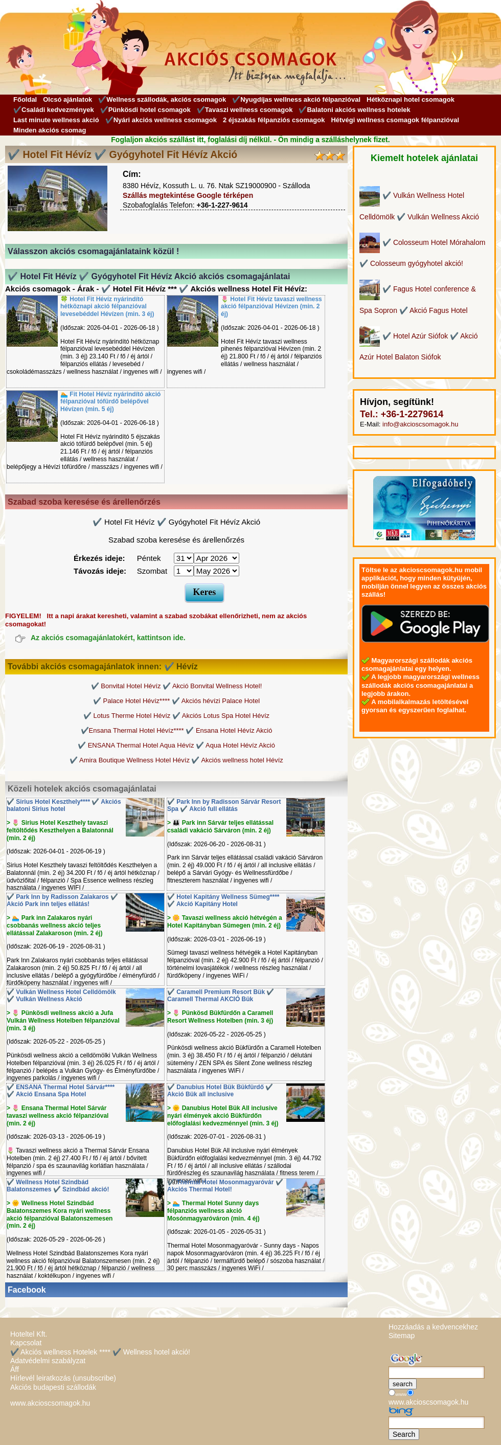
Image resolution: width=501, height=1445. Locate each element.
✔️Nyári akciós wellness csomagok (161, 120)
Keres (204, 592)
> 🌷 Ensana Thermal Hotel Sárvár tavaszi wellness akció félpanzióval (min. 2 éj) (57, 1115)
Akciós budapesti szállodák (53, 1387)
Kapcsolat (25, 1343)
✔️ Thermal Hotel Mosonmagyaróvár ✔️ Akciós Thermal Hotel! (225, 1186)
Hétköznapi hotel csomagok (410, 99)
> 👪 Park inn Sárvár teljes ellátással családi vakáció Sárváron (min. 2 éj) (220, 826)
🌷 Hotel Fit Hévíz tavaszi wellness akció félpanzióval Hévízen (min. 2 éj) (271, 307)
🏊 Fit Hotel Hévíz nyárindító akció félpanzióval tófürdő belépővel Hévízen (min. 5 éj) (110, 402)
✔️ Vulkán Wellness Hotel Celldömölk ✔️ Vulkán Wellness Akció (61, 995)
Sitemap (402, 1335)
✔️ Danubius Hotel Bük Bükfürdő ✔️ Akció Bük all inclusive (220, 1090)
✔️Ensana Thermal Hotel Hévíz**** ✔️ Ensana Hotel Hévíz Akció (176, 730)
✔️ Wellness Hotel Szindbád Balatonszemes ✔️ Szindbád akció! (58, 1186)
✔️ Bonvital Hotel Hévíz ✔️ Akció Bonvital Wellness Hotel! (176, 686)
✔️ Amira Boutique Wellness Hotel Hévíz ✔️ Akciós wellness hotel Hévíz (176, 760)
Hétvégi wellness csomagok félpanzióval (395, 120)
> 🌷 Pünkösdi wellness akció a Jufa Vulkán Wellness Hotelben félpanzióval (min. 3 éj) (63, 1020)
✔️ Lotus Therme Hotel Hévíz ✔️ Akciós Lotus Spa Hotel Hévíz (176, 715)
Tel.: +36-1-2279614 (401, 414)
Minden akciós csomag (49, 130)
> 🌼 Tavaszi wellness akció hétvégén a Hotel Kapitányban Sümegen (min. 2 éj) (224, 921)
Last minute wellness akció (56, 120)
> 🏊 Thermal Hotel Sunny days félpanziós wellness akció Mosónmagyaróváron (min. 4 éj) (213, 1211)
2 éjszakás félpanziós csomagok (274, 120)
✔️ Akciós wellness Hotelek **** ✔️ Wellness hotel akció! (100, 1352)
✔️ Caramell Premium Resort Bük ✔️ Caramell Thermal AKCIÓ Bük (220, 995)
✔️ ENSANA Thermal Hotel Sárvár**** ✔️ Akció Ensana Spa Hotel (61, 1090)
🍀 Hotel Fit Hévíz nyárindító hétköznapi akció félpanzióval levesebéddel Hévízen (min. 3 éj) (107, 307)
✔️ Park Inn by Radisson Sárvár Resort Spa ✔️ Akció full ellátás (224, 805)
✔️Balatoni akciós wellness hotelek (354, 110)
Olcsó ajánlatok (67, 99)
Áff (14, 1369)
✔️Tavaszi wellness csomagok (245, 110)
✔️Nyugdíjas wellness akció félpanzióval (296, 99)
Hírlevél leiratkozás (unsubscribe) (63, 1378)
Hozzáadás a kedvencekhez (433, 1327)
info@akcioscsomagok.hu (420, 424)
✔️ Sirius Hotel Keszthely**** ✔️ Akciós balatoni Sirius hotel (64, 805)
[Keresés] (437, 1372)
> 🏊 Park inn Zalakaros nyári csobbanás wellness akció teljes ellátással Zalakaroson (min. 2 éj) (54, 925)
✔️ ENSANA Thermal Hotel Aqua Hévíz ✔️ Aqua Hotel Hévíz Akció (176, 745)
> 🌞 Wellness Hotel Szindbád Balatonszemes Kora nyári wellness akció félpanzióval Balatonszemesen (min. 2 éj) (59, 1214)
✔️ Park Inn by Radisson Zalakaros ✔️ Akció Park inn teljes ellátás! (62, 900)
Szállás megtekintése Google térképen (188, 195)
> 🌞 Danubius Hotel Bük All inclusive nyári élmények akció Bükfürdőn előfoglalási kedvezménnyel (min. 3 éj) (222, 1115)
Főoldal (25, 99)
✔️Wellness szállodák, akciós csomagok (162, 99)
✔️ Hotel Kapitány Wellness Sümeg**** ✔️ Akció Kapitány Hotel (223, 900)
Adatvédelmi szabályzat (47, 1361)
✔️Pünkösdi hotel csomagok (145, 110)
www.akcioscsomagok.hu (50, 1403)
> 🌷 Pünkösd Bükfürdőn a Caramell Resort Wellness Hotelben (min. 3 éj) (220, 1016)
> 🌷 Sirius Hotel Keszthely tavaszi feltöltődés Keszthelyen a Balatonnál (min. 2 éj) (60, 830)
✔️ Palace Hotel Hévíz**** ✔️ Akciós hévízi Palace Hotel (176, 701)
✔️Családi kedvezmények (53, 110)
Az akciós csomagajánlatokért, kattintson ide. (108, 638)
